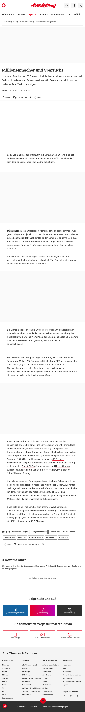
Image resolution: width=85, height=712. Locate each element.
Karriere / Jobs (47, 668)
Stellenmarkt (26, 695)
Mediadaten (46, 685)
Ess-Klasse (26, 681)
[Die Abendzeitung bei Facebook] (15, 610)
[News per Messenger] (15, 635)
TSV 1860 (5, 678)
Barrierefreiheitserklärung (72, 675)
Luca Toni (53, 441)
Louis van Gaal (14, 155)
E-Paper (45, 678)
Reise (4, 695)
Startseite (7, 22)
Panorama (56, 14)
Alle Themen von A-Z (29, 665)
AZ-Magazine (47, 691)
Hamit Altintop (62, 466)
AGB (64, 668)
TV (69, 14)
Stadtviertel (6, 668)
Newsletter (26, 668)
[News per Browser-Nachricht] (69, 635)
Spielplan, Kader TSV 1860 (31, 691)
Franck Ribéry (28, 466)
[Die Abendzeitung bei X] (69, 610)
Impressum (67, 665)
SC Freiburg (58, 459)
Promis (44, 14)
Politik (77, 14)
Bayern (21, 14)
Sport (31, 14)
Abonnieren (46, 671)
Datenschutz (67, 671)
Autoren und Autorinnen (50, 665)
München (7, 14)
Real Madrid (37, 162)
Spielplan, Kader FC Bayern (31, 688)
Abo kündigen (67, 678)
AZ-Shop (45, 688)
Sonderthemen (47, 695)
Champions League (57, 337)
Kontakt (45, 681)
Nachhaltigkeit (7, 698)
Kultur (4, 691)
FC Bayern (35, 155)
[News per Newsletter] (42, 635)
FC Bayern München (26, 22)
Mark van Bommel (36, 469)
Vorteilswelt (26, 685)
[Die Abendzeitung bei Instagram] (42, 610)
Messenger (26, 671)
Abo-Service (46, 675)
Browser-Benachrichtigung (31, 678)
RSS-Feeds (26, 675)
